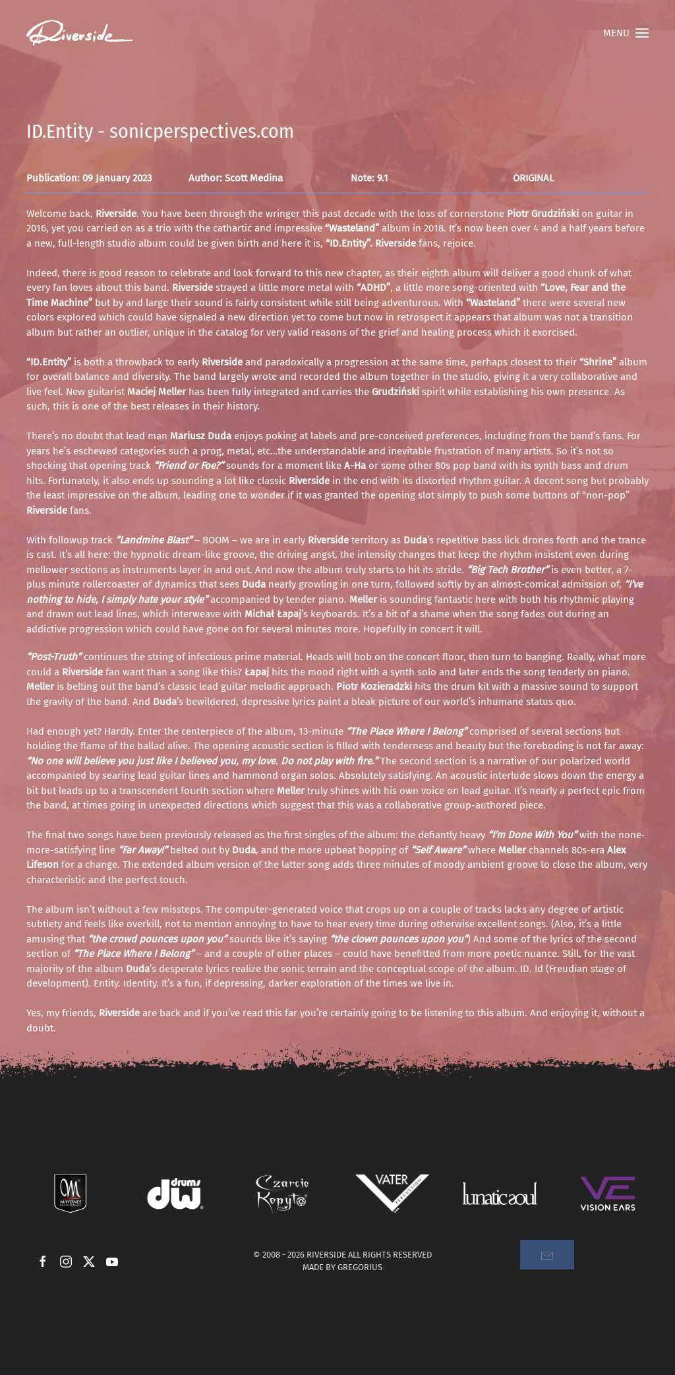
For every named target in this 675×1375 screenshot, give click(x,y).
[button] (626, 33)
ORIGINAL (533, 178)
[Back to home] (79, 33)
